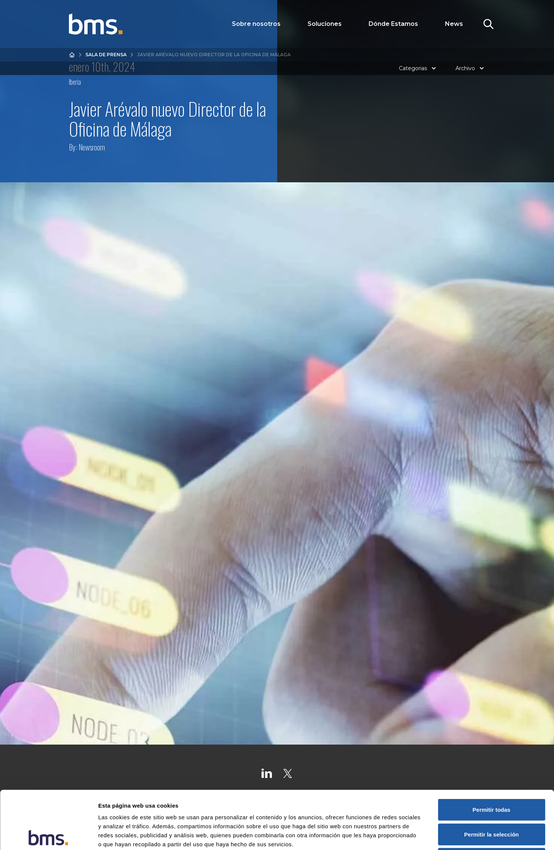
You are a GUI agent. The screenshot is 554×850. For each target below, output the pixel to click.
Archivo (470, 68)
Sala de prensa (106, 54)
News (454, 23)
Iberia (75, 82)
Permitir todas (492, 751)
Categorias (418, 68)
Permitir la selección (491, 776)
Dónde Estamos (393, 23)
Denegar (491, 800)
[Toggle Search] (488, 24)
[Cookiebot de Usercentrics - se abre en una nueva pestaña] (48, 835)
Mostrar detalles (405, 835)
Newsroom (92, 147)
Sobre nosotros (256, 23)
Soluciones (325, 23)
